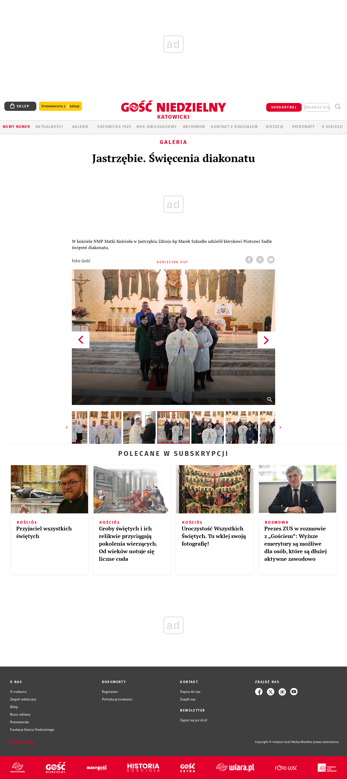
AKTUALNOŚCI (49, 126)
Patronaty (303, 126)
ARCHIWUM (194, 126)
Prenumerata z (60, 106)
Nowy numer (16, 126)
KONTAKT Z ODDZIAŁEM (234, 126)
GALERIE (80, 126)
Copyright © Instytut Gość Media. (278, 742)
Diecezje (275, 126)
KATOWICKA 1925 (114, 126)
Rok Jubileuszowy (157, 126)
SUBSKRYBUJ (284, 107)
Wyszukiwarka (338, 107)
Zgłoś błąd (22, 742)
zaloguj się (317, 107)
